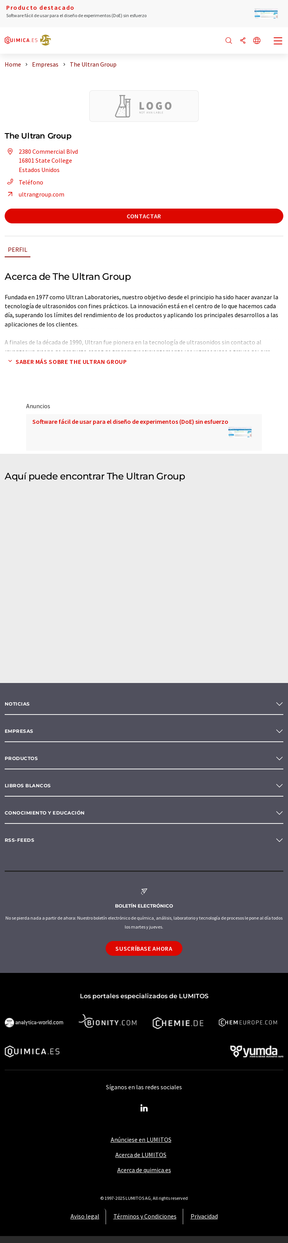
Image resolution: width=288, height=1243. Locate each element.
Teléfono (24, 182)
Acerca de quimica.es (144, 1170)
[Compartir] (242, 41)
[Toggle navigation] (278, 42)
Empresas (19, 731)
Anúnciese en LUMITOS (141, 1139)
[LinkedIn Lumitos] (144, 1108)
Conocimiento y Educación (45, 813)
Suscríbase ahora (143, 948)
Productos (21, 758)
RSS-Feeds (19, 840)
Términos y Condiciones (145, 1216)
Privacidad (204, 1216)
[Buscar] (228, 41)
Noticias (17, 704)
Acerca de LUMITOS (140, 1155)
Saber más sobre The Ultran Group (66, 361)
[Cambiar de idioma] (256, 41)
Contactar (144, 216)
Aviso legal (85, 1216)
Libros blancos (28, 785)
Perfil (17, 249)
